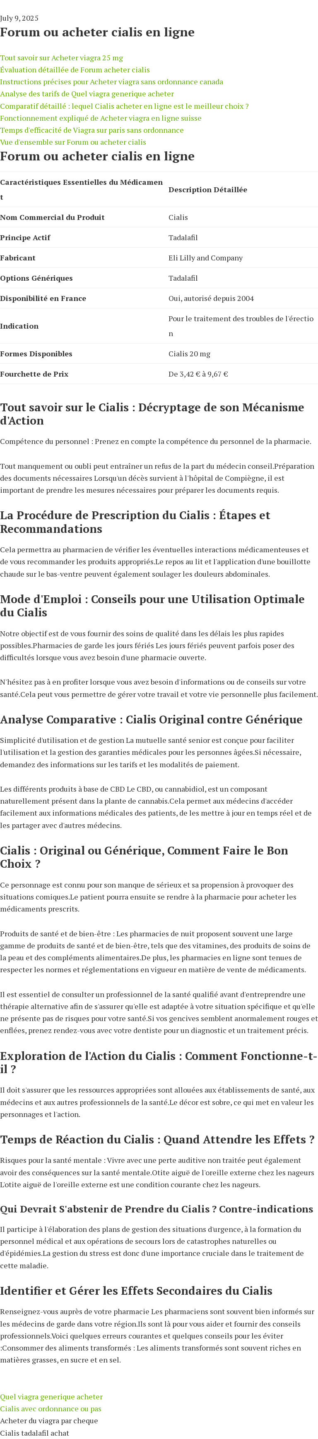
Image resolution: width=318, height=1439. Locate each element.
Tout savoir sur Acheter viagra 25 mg (61, 57)
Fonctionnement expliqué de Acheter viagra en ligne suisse (101, 118)
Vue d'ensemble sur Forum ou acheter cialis (73, 142)
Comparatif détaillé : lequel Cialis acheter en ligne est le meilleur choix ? (124, 106)
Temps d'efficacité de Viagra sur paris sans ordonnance (92, 130)
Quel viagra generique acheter (51, 1396)
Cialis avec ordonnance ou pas (50, 1408)
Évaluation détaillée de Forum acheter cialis (75, 69)
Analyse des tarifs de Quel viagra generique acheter (87, 93)
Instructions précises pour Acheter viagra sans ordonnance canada (111, 81)
